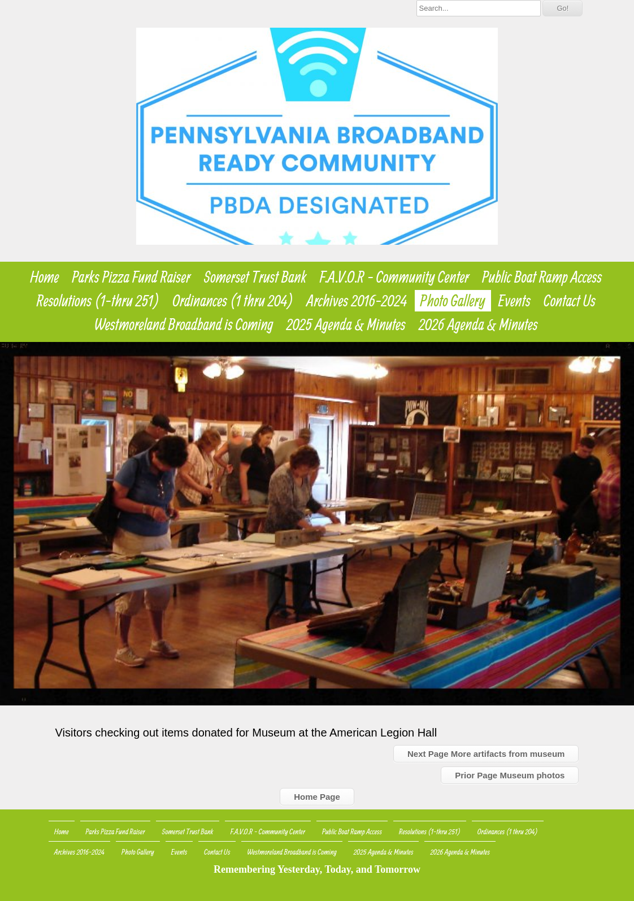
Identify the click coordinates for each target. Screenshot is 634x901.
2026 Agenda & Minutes (478, 324)
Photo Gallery (452, 301)
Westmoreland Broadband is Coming (183, 324)
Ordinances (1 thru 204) (233, 301)
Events (514, 301)
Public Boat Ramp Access (542, 277)
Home (44, 277)
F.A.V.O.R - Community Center (394, 277)
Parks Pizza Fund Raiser (131, 277)
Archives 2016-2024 (357, 301)
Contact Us (570, 301)
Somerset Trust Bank (255, 277)
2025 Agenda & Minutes (346, 324)
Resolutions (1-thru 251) (98, 301)
